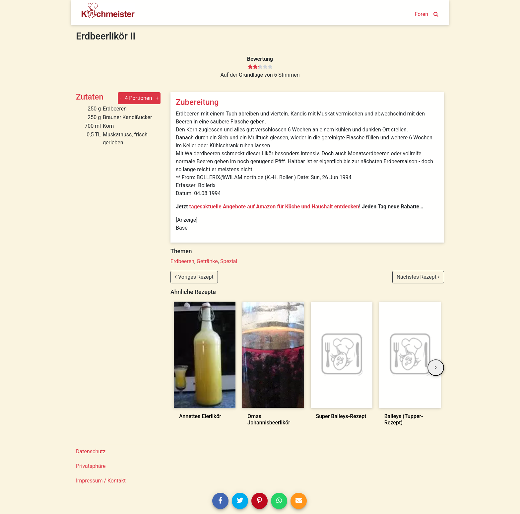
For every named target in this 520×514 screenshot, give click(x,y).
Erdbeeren (182, 261)
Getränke (207, 261)
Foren (421, 14)
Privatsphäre (91, 466)
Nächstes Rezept (418, 277)
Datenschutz (90, 451)
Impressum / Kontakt (101, 480)
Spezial (228, 261)
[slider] (260, 67)
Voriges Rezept (194, 277)
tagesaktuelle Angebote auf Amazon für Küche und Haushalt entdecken (274, 206)
